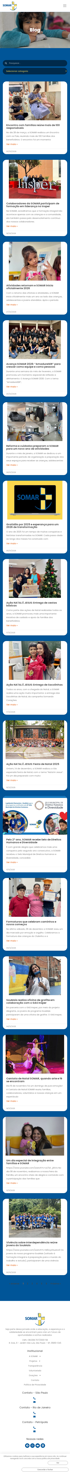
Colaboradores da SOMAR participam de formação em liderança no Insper (32, 205)
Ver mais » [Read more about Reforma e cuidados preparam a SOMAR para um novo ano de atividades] (12, 465)
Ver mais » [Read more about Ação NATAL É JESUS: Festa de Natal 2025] (12, 780)
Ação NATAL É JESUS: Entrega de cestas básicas (31, 604)
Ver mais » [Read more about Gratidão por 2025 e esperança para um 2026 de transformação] (12, 543)
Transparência (35, 1365)
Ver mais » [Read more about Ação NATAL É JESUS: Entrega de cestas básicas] (12, 625)
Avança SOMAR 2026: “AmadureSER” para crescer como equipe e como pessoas (33, 365)
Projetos (35, 1361)
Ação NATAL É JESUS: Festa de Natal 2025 (32, 764)
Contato (35, 1380)
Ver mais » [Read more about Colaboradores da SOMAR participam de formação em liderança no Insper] (12, 226)
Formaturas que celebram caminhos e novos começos (31, 923)
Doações (35, 1375)
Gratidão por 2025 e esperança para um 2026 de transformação (32, 526)
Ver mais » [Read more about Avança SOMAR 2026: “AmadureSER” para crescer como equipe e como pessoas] (12, 386)
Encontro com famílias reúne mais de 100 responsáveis (33, 126)
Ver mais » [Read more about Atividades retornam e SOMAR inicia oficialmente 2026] (12, 304)
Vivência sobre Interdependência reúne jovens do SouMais (31, 1244)
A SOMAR (35, 1356)
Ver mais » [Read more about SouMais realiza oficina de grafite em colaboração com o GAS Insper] (12, 1019)
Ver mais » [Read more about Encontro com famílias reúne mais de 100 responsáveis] (12, 144)
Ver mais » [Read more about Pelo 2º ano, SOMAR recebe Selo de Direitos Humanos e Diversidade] (12, 862)
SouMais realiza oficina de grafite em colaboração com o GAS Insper (30, 1001)
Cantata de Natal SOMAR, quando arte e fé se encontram (34, 1080)
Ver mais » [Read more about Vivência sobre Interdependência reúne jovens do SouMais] (12, 1265)
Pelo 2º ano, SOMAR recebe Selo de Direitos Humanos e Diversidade (33, 841)
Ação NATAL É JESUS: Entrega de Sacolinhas (34, 684)
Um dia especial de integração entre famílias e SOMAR (30, 1162)
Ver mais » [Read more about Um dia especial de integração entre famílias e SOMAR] (12, 1183)
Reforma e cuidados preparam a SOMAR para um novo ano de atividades (32, 447)
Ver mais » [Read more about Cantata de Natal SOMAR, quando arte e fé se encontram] (12, 1101)
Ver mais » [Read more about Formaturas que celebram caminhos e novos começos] (12, 940)
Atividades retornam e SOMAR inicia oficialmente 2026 (29, 287)
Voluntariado (35, 1370)
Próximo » (56, 1283)
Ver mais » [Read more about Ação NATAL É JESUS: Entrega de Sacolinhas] (12, 704)
